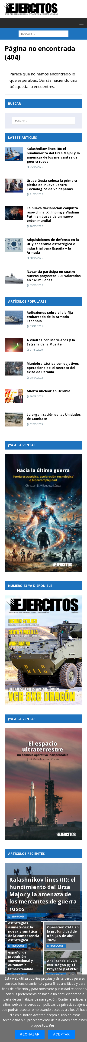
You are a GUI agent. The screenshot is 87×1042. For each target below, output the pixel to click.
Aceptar (61, 1034)
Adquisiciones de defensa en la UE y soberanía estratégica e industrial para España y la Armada (53, 246)
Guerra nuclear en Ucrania (48, 391)
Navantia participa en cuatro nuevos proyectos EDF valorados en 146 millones (54, 275)
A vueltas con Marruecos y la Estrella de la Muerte (51, 342)
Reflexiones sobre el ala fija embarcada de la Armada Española (50, 316)
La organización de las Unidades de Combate (54, 416)
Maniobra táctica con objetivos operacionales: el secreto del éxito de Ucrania (53, 367)
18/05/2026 (36, 258)
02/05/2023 (36, 424)
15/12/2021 (36, 326)
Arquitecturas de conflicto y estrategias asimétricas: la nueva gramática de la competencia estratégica (23, 927)
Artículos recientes (26, 853)
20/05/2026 (36, 226)
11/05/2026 (17, 945)
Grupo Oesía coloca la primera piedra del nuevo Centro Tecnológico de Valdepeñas (52, 184)
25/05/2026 (36, 167)
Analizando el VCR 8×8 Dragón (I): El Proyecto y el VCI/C (62, 964)
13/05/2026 (36, 285)
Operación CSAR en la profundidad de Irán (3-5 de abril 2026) (63, 933)
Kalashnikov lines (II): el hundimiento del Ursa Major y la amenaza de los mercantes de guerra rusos (53, 155)
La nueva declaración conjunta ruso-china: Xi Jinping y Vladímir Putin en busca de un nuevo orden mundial (53, 214)
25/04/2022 (36, 377)
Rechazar (30, 1034)
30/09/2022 (36, 396)
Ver (51, 1025)
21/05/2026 (36, 194)
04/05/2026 (56, 945)
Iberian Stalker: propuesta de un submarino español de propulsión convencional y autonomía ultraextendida (22, 954)
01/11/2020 (36, 349)
